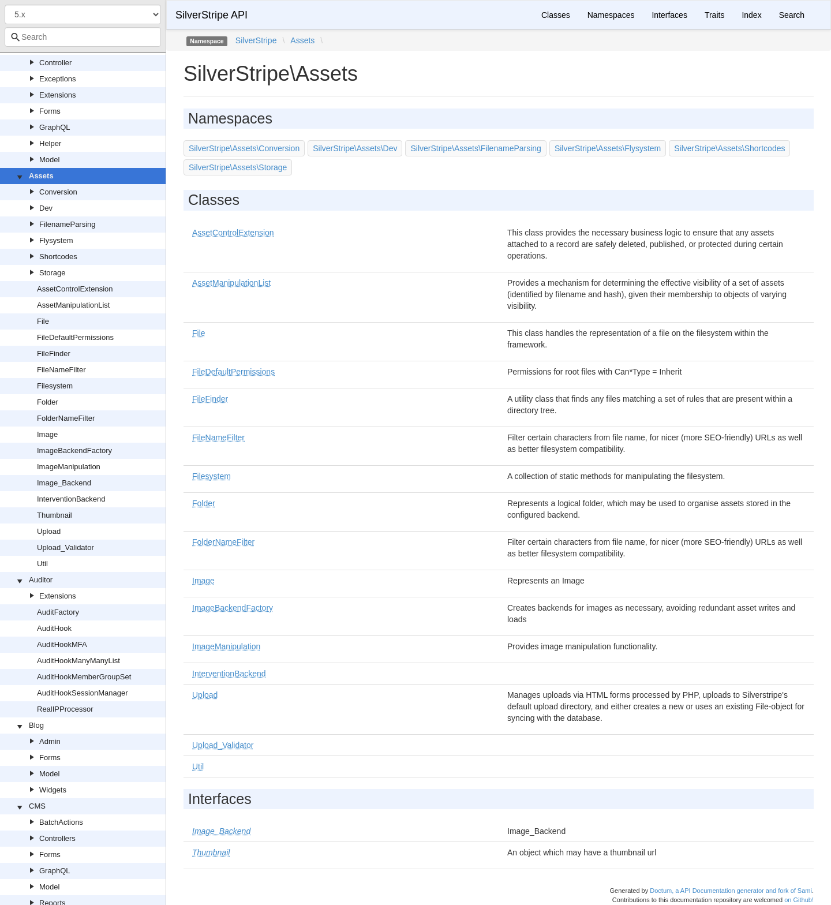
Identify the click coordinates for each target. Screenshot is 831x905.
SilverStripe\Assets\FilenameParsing (475, 148)
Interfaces (669, 15)
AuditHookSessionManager (82, 693)
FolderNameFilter (66, 418)
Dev (46, 208)
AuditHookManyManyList (78, 660)
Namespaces (611, 15)
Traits (714, 15)
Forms (50, 111)
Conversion (58, 192)
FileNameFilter (61, 369)
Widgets (52, 790)
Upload (49, 531)
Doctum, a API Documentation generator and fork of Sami (731, 890)
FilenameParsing (67, 224)
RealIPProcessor (65, 709)
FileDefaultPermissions (75, 337)
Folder (47, 402)
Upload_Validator (65, 547)
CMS (37, 806)
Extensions (57, 95)
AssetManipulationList (73, 305)
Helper (50, 143)
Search (791, 15)
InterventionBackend (71, 499)
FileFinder (53, 353)
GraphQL (54, 127)
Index (751, 15)
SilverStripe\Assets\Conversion (244, 148)
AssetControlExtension (75, 289)
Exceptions (57, 78)
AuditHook (54, 628)
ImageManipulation (68, 466)
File (43, 321)
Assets (41, 175)
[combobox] (83, 37)
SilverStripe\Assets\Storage (238, 167)
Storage (52, 272)
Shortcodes (58, 256)
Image (47, 434)
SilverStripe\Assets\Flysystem (608, 148)
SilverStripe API (211, 15)
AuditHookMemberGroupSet (84, 676)
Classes (555, 15)
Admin (50, 741)
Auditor (41, 579)
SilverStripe (256, 40)
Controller (55, 62)
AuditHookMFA (62, 644)
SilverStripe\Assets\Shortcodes (729, 148)
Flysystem (56, 240)
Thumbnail (54, 515)
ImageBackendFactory (74, 450)
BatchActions (61, 822)
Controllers (57, 838)
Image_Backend (64, 482)
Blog (36, 725)
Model (49, 159)
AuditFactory (58, 612)
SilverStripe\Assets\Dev (355, 148)
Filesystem (55, 386)
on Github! (799, 899)
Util (42, 563)
